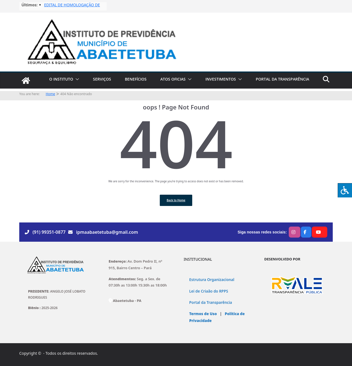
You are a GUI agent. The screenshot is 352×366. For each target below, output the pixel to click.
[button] (76, 79)
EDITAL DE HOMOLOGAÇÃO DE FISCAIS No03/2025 (72, 7)
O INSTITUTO (61, 79)
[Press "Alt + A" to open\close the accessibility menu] (345, 190)
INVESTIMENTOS (220, 79)
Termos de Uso (203, 313)
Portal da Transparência (210, 302)
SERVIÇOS (102, 79)
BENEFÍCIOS (136, 79)
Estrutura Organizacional (211, 279)
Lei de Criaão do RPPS (208, 291)
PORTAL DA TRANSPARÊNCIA (282, 79)
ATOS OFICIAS (173, 79)
